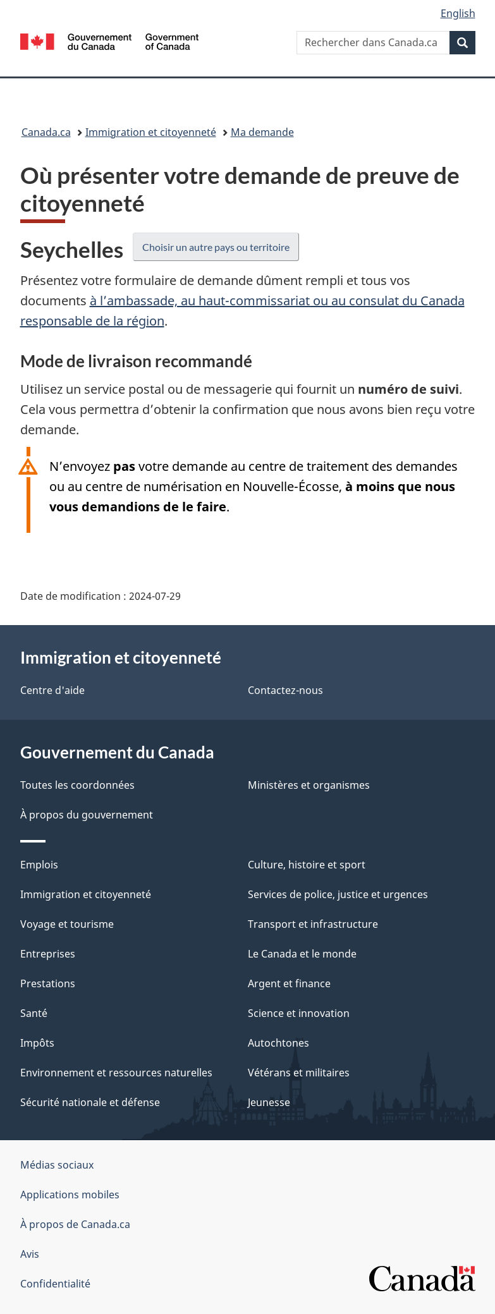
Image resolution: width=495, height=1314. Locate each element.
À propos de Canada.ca (75, 1224)
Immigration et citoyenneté (150, 132)
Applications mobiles (69, 1194)
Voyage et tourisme (67, 924)
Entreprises (47, 954)
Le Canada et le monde (302, 954)
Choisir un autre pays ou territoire (216, 247)
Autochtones (278, 1043)
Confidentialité (55, 1284)
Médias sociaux (57, 1165)
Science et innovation (299, 1013)
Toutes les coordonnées (77, 785)
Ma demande (262, 132)
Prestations (47, 983)
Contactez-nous (285, 690)
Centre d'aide (52, 690)
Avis (29, 1254)
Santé (33, 1013)
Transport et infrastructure (313, 924)
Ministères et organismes (309, 785)
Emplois (39, 865)
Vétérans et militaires (299, 1073)
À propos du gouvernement (86, 815)
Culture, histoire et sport (306, 865)
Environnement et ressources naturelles (116, 1073)
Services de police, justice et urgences (338, 894)
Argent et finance (289, 983)
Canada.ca (46, 132)
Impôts (37, 1043)
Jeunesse (269, 1102)
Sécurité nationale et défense (90, 1102)
